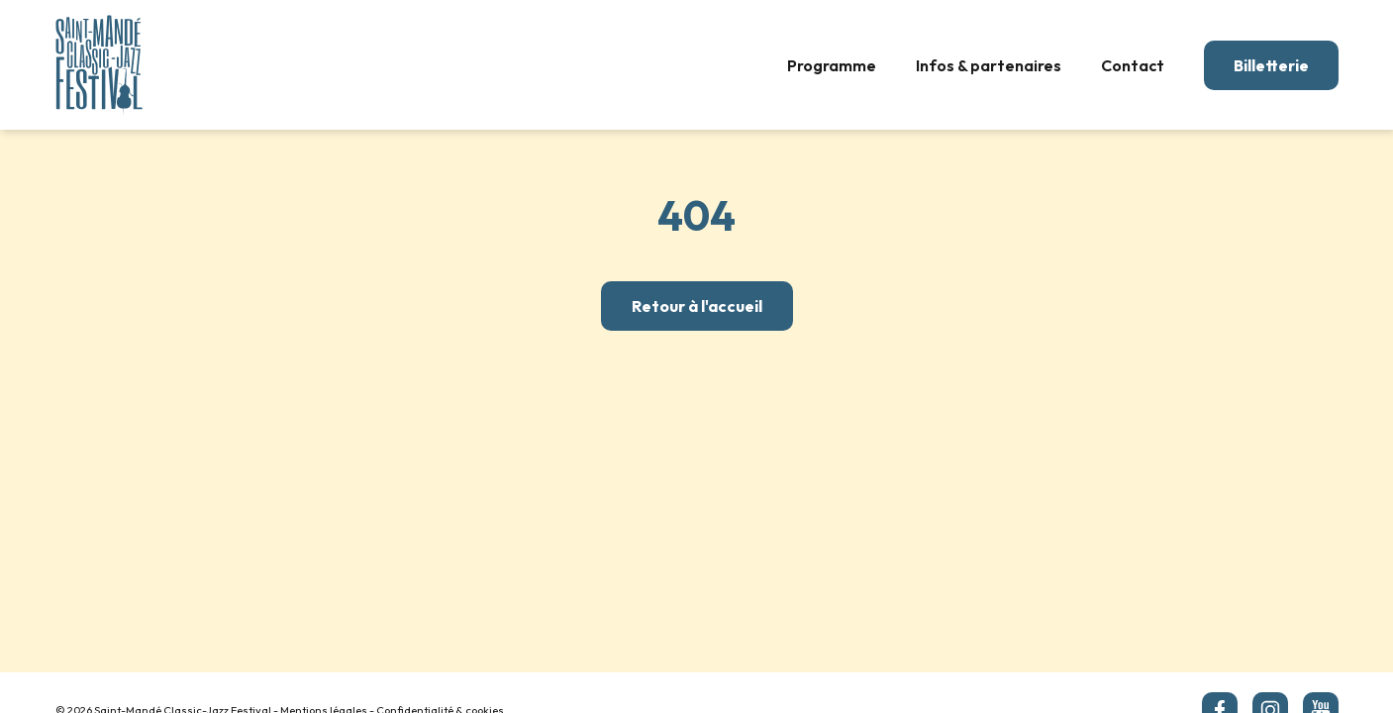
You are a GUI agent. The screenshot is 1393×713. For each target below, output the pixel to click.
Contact (1132, 65)
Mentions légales (323, 675)
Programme (831, 65)
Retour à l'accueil (697, 306)
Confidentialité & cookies (440, 675)
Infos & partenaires (988, 65)
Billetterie (1271, 65)
